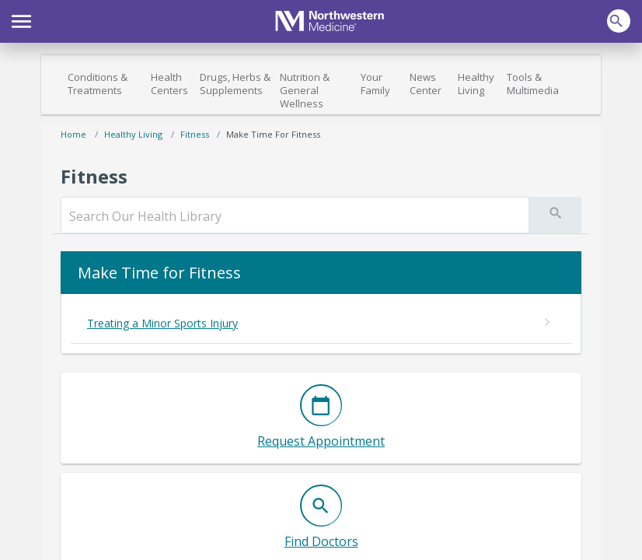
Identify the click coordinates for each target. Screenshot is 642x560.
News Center (425, 83)
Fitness (194, 134)
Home (73, 134)
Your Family (375, 83)
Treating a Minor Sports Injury (162, 323)
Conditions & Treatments (97, 83)
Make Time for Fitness (273, 134)
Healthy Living (476, 83)
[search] (295, 216)
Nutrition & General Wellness (305, 90)
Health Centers (169, 83)
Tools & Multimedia (533, 83)
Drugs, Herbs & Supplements (235, 83)
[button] (21, 19)
